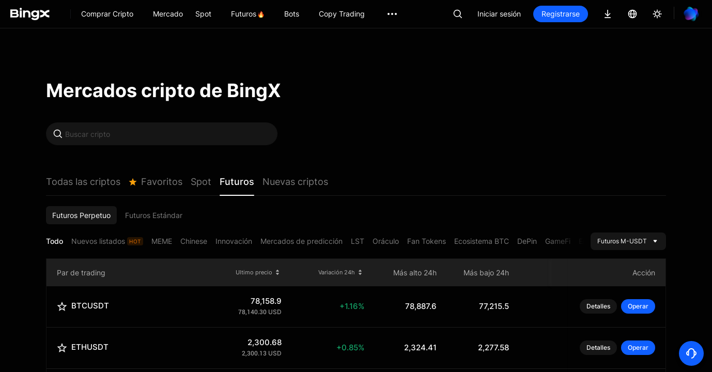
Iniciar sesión (499, 13)
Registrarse (560, 13)
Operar (638, 306)
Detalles (598, 306)
